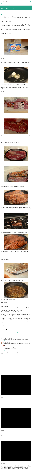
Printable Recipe (3, 303)
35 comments (5, 470)
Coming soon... (4, 395)
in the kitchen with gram (6, 332)
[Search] (28, 1)
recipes (15, 332)
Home (1, 3)
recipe (13, 332)
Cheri (3, 342)
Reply (4, 340)
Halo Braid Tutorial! (5, 429)
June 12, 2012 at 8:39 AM (9, 338)
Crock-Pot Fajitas (4, 462)
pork (11, 332)
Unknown (4, 338)
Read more (29, 470)
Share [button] (29, 332)
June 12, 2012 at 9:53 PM (8, 342)
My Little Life (4, 1)
